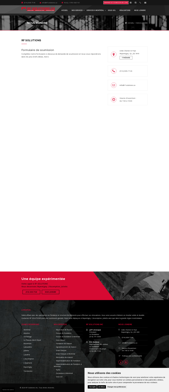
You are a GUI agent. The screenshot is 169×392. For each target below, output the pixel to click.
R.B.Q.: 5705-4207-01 (71, 3)
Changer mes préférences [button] (116, 387)
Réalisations (125, 10)
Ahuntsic (27, 333)
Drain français (61, 350)
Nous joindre (140, 10)
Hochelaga (27, 337)
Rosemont (27, 343)
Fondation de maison (64, 343)
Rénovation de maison (64, 357)
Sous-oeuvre (60, 340)
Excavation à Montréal (64, 373)
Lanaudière (28, 347)
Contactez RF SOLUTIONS (31, 318)
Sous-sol (112, 10)
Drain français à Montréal (65, 354)
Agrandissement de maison (66, 347)
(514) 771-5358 (95, 337)
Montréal (27, 330)
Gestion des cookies (8, 389)
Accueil (64, 10)
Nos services (77, 10)
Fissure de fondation (63, 333)
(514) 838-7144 (28, 3)
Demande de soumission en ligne (116, 3)
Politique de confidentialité (132, 356)
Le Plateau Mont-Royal (32, 340)
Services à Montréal (95, 10)
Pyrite (58, 370)
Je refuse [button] (101, 387)
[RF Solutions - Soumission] (62, 129)
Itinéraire (126, 58)
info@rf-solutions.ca (48, 3)
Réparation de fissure (64, 330)
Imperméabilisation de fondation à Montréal (68, 365)
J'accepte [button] (92, 387)
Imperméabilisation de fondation (68, 361)
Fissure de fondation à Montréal (68, 337)
